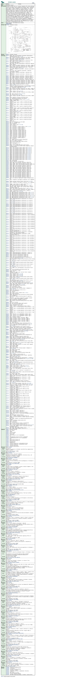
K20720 (7, 421)
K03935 (7, 200)
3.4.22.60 (21, 273)
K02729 (7, 151)
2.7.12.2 (13, 263)
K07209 (7, 342)
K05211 (7, 320)
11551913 (10, 570)
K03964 (7, 247)
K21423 (7, 428)
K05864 (7, 329)
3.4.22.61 (21, 274)
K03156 (7, 185)
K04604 (7, 299)
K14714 (7, 393)
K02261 (7, 127)
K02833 (7, 160)
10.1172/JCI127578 (11, 538)
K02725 (7, 147)
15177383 (10, 495)
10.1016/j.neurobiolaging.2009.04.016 (15, 633)
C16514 (7, 439)
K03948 (7, 219)
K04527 (7, 292)
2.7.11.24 (13, 266)
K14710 (7, 386)
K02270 (7, 134)
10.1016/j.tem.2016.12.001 (13, 581)
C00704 (7, 434)
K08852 (7, 362)
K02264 (7, 130)
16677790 (10, 516)
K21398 (7, 425)
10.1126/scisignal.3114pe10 (13, 562)
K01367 (7, 91)
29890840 (10, 480)
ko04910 (7, 673)
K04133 (7, 256)
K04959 (7, 314)
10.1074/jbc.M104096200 (12, 576)
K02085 (7, 98)
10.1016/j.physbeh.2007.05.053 (14, 504)
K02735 (7, 155)
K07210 (7, 344)
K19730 (7, 420)
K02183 (7, 123)
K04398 (7, 274)
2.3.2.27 (30, 188)
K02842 (7, 161)
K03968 (7, 253)
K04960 (7, 315)
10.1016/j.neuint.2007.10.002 (14, 474)
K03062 (7, 173)
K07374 (7, 346)
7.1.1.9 (28, 126)
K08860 (7, 363)
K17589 (7, 412)
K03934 (7, 198)
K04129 (7, 254)
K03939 (7, 205)
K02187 (7, 124)
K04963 (7, 316)
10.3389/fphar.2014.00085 (13, 599)
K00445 (7, 81)
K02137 (7, 117)
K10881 (7, 374)
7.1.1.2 (31, 192)
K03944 (7, 213)
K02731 (7, 153)
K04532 (7, 296)
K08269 (7, 352)
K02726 (7, 148)
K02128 (7, 106)
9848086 (9, 464)
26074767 (10, 645)
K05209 (7, 318)
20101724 (10, 662)
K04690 (7, 302)
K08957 (7, 365)
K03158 (7, 186)
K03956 (7, 233)
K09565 (7, 370)
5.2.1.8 (30, 329)
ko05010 (7, 24)
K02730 (7, 152)
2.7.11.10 (22, 284)
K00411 (7, 67)
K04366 (7, 260)
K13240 (7, 383)
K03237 (7, 190)
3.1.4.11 (13, 325)
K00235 (7, 60)
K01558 (7, 95)
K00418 (7, 77)
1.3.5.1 (21, 59)
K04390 (7, 272)
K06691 (7, 336)
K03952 (7, 226)
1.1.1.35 (27, 358)
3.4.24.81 (23, 339)
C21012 (7, 444)
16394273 (10, 563)
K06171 (7, 332)
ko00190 (7, 667)
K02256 (7, 126)
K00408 (7, 66)
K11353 (7, 378)
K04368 (7, 262)
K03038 (7, 170)
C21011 (7, 443)
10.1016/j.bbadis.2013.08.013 (14, 532)
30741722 (10, 533)
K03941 (7, 208)
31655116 (10, 545)
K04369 (7, 264)
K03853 (7, 191)
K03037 (7, 169)
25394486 (10, 606)
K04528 (7, 293)
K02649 (7, 145)
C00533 (7, 433)
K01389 (7, 93)
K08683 (7, 357)
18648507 (10, 551)
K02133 (7, 110)
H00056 (7, 54)
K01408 (7, 94)
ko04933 (7, 674)
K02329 (7, 138)
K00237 (7, 63)
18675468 (10, 458)
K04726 (7, 303)
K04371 (7, 265)
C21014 (7, 446)
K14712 (7, 390)
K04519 (7, 286)
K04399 (7, 275)
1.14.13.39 (28, 383)
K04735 (7, 304)
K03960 (7, 240)
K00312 (7, 65)
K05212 (7, 321)
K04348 (7, 257)
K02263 (7, 129)
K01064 (7, 88)
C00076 (7, 432)
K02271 (7, 135)
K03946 (7, 216)
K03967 (7, 252)
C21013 (7, 445)
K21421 (7, 427)
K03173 (7, 188)
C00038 (7, 430)
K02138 (7, 119)
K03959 (7, 238)
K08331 (7, 354)
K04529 (7, 294)
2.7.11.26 (30, 181)
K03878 (7, 192)
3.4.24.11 (23, 93)
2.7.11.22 (27, 99)
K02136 (7, 115)
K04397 (7, 273)
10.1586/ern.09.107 (12, 626)
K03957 (7, 235)
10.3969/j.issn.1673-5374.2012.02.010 (15, 489)
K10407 (7, 373)
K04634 (7, 300)
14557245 (10, 522)
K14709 (7, 385)
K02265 (7, 131)
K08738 (7, 359)
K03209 (7, 189)
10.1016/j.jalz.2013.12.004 (13, 655)
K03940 (7, 206)
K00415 (7, 74)
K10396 (7, 371)
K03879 (7, 193)
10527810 (10, 539)
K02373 (7, 141)
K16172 (7, 407)
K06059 (7, 330)
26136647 (10, 656)
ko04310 (7, 672)
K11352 (7, 377)
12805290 (10, 634)
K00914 (7, 84)
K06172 (7, 333)
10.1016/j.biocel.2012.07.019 (14, 509)
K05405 (7, 322)
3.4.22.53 (21, 191)
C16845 (7, 441)
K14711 (7, 388)
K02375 (7, 142)
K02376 (7, 143)
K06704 (7, 338)
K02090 (7, 99)
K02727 (7, 149)
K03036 (7, 168)
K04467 (7, 283)
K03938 (7, 204)
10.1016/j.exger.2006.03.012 (13, 521)
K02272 (7, 136)
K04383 (7, 270)
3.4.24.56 (20, 94)
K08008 (7, 351)
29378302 (10, 600)
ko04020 (7, 669)
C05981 (7, 437)
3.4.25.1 (29, 147)
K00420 (7, 79)
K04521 (7, 288)
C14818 (7, 438)
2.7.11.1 (13, 259)
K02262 (7, 128)
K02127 (7, 104)
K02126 (7, 102)
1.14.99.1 (13, 382)
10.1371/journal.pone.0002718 (14, 557)
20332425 (10, 558)
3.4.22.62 (21, 275)
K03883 (7, 196)
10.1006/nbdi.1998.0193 (12, 469)
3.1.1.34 (23, 87)
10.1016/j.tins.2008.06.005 (13, 463)
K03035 (7, 167)
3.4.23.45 (13, 348)
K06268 (7, 334)
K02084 (7, 97)
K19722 (7, 418)
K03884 (7, 197)
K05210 (7, 319)
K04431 (7, 278)
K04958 (7, 313)
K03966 (7, 250)
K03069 (7, 179)
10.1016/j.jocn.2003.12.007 (13, 499)
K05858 (7, 324)
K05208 (7, 317)
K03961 (7, 242)
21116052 (10, 588)
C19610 (7, 442)
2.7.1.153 (28, 86)
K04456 (7, 282)
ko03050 (7, 668)
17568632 (10, 500)
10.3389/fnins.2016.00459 (13, 621)
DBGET (2, 676)
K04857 (7, 312)
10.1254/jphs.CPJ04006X (12, 457)
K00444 (7, 80)
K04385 (7, 271)
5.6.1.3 (16, 372)
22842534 (10, 505)
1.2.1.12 (21, 56)
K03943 (7, 211)
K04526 (7, 291)
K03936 (7, 202)
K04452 (7, 281)
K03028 (7, 162)
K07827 (7, 349)
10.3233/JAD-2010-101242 (13, 592)
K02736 (7, 156)
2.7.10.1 (26, 292)
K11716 (7, 380)
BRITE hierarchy (9, 23)
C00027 (7, 429)
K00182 (7, 57)
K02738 (7, 158)
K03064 (7, 175)
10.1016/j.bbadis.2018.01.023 (14, 605)
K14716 (7, 397)
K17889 (7, 413)
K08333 (7, 355)
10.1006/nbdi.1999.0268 (12, 544)
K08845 (7, 360)
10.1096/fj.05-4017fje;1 (13, 569)
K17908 (7, 415)
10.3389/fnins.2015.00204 (13, 661)
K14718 (7, 400)
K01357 (7, 89)
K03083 (7, 181)
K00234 (7, 58)
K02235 (7, 125)
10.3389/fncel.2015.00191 (13, 650)
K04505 (7, 285)
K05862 (7, 326)
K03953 (7, 228)
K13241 (7, 384)
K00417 (7, 76)
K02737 (7, 157)
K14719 (7, 402)
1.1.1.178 (31, 358)
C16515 (7, 440)
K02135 (7, 114)
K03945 (7, 214)
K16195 (7, 408)
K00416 (7, 75)
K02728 (7, 150)
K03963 (7, 245)
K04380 (7, 269)
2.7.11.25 (17, 277)
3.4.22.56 (21, 124)
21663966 (10, 510)
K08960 (7, 366)
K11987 (7, 381)
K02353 (7, 139)
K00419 (7, 78)
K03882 (7, 195)
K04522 (7, 289)
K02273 (7, 137)
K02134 (7, 112)
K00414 (7, 72)
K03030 (7, 164)
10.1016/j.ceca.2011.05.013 (13, 515)
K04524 (7, 290)
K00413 (7, 70)
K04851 (7, 308)
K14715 (7, 395)
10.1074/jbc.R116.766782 (13, 587)
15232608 (10, 447)
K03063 (7, 174)
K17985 (7, 416)
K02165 (7, 122)
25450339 (10, 475)
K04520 (7, 287)
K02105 (7, 100)
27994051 (10, 582)
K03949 (7, 221)
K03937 (7, 203)
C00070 (7, 431)
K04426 (7, 276)
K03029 (7, 163)
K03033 (7, 166)
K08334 (7, 356)
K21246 (7, 423)
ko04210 (7, 671)
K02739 (7, 159)
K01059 (7, 87)
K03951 (7, 224)
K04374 (7, 267)
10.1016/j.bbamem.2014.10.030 (14, 479)
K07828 (7, 350)
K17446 (7, 411)
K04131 (7, 255)
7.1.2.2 (18, 111)
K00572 (7, 82)
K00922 (7, 85)
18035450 (10, 470)
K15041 (7, 406)
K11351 (7, 375)
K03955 (7, 231)
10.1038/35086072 (11, 494)
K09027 (7, 367)
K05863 (7, 327)
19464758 (10, 627)
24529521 (10, 651)
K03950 (7, 223)
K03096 (7, 182)
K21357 (7, 424)
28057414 (10, 577)
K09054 (7, 368)
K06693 (7, 337)
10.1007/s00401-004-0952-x (13, 644)
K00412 (7, 68)
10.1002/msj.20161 (11, 666)
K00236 (7, 61)
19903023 (10, 622)
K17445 (7, 410)
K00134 (7, 55)
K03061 (7, 172)
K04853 (7, 310)
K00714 (7, 83)
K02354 (7, 140)
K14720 (7, 404)
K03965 (7, 249)
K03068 (7, 177)
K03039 (7, 171)
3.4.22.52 (21, 91)
